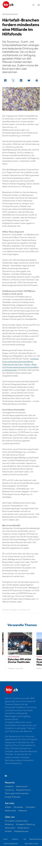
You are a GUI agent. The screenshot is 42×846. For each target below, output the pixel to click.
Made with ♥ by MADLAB (31, 844)
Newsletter (18, 807)
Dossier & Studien (13, 797)
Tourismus (9, 790)
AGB (24, 839)
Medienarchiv (23, 827)
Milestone (22, 810)
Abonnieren (10, 827)
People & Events (23, 790)
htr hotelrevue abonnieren (16, 820)
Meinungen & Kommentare (17, 793)
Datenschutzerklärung (35, 839)
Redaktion (9, 824)
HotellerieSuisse (21, 831)
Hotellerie (9, 786)
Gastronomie (21, 786)
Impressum (15, 839)
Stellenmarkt (10, 810)
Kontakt (8, 831)
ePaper (8, 807)
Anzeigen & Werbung (25, 824)
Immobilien (30, 807)
